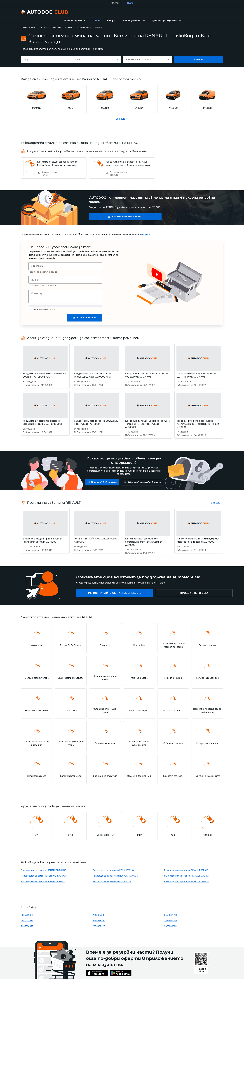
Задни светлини (83, 27)
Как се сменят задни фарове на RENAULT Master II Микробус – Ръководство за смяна (128, 163)
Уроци (44, 27)
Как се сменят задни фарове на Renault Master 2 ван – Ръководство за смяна (57, 163)
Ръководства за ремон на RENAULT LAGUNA (43, 875)
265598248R (27, 914)
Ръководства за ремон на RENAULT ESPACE (43, 881)
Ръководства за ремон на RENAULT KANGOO (115, 875)
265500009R (170, 926)
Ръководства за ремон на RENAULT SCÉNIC (186, 870)
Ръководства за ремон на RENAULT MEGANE (43, 870)
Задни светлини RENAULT (111, 216)
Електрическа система (61, 27)
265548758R (99, 914)
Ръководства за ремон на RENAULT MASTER (186, 875)
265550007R (27, 926)
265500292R (99, 926)
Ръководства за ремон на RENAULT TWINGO (186, 881)
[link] (74, 20)
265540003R (170, 920)
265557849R (99, 920)
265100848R (27, 920)
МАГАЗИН (116, 3)
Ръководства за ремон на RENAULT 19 (112, 881)
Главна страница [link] (29, 27)
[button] (133, 20)
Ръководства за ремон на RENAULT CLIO (113, 870)
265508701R (170, 914)
